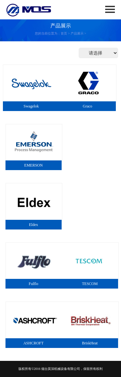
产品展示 (77, 33)
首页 (64, 33)
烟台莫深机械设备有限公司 (60, 369)
